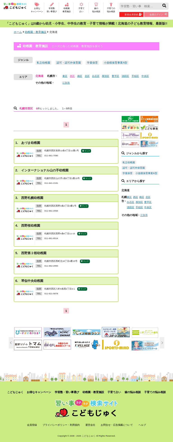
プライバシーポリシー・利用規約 (61, 425)
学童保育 (92, 62)
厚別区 (105, 76)
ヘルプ (142, 425)
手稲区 (135, 76)
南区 (79, 76)
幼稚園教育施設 (66, 8)
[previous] (11, 342)
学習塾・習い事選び (67, 392)
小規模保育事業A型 (115, 62)
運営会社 (90, 425)
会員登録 (32, 425)
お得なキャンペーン (37, 8)
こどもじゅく (15, 392)
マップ (86, 151)
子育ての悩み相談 (111, 8)
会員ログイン (158, 14)
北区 (87, 76)
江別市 (66, 82)
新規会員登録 (133, 14)
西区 (72, 76)
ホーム (18, 32)
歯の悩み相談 (96, 8)
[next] (162, 342)
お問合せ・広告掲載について (117, 425)
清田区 (125, 76)
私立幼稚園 (43, 62)
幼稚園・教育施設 (35, 32)
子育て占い (81, 8)
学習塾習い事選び (52, 8)
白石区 (96, 76)
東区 (64, 76)
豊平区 (115, 76)
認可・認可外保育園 (69, 62)
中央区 (145, 76)
